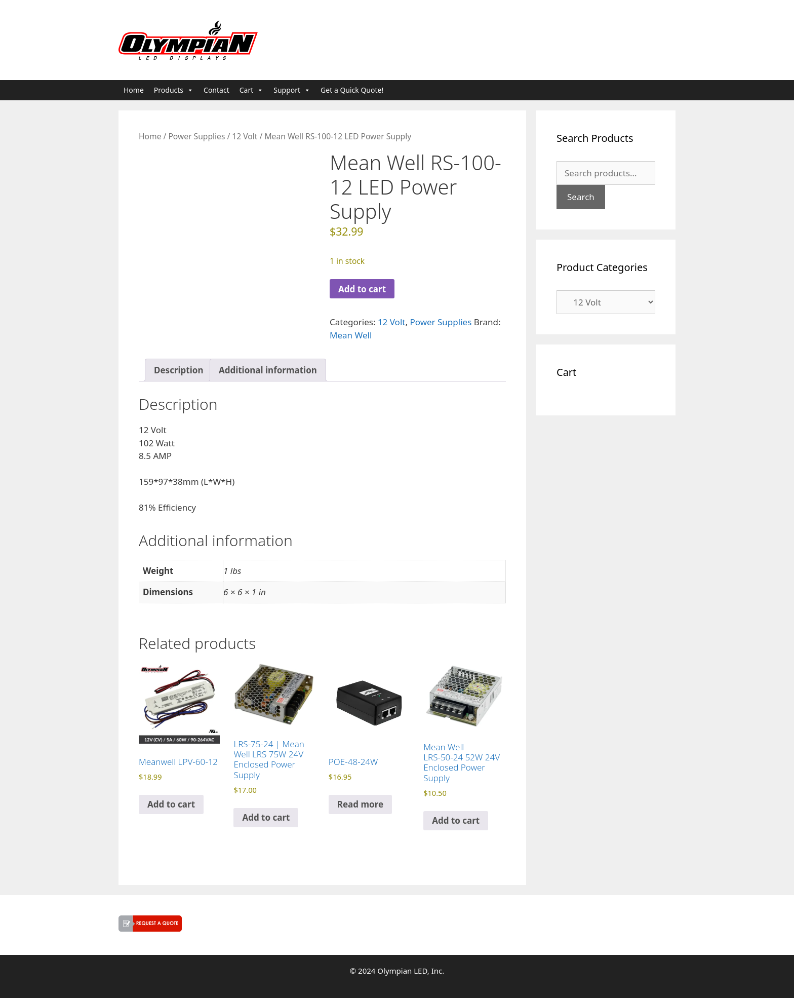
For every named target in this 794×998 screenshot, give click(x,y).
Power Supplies (196, 136)
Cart (252, 90)
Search (580, 197)
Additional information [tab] (268, 370)
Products (173, 90)
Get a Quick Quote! (352, 90)
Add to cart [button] (171, 804)
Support (291, 90)
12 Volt (244, 136)
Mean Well (351, 335)
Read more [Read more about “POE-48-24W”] (360, 804)
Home (134, 90)
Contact (216, 90)
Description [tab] (178, 370)
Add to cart (362, 289)
